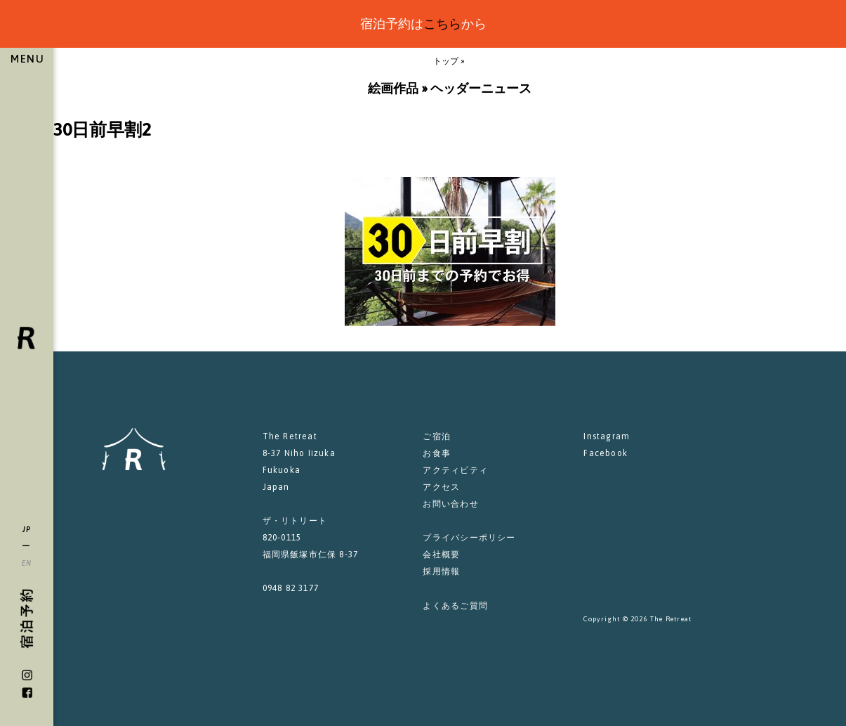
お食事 (437, 453)
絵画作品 (393, 88)
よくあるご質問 (455, 606)
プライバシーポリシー (469, 538)
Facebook (605, 453)
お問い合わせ (450, 504)
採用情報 (441, 571)
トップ (445, 61)
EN (27, 563)
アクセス (441, 487)
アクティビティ (455, 470)
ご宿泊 (437, 436)
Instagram (606, 436)
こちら (442, 23)
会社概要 (441, 554)
